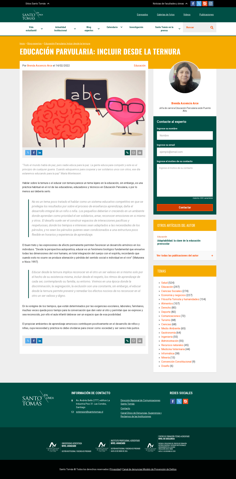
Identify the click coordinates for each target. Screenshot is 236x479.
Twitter (197, 3)
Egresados (142, 14)
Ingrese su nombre (167, 128)
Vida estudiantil (31, 29)
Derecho (166, 307)
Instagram (210, 3)
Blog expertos (89, 29)
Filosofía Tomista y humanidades (180, 299)
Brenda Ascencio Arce (39, 65)
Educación (140, 65)
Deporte (166, 311)
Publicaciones (206, 14)
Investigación (136, 27)
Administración (169, 340)
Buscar (190, 27)
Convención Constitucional (176, 361)
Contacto (125, 408)
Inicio (22, 43)
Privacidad (115, 469)
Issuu (204, 3)
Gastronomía (168, 332)
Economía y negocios (173, 295)
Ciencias (166, 324)
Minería (165, 357)
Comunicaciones (170, 316)
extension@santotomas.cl (89, 412)
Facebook (191, 3)
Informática (167, 353)
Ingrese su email (166, 145)
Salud (164, 282)
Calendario (112, 27)
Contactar (185, 207)
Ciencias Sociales (171, 291)
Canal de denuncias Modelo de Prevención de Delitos (149, 469)
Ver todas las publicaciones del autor (177, 255)
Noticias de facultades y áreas (165, 3)
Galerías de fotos (166, 14)
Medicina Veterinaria (173, 349)
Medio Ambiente (170, 328)
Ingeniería (167, 336)
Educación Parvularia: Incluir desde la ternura (67, 43)
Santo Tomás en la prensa (164, 29)
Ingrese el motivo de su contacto (175, 161)
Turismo (165, 320)
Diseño (165, 365)
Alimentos (167, 303)
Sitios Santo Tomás (36, 3)
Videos (186, 14)
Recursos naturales (172, 345)
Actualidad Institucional (60, 29)
